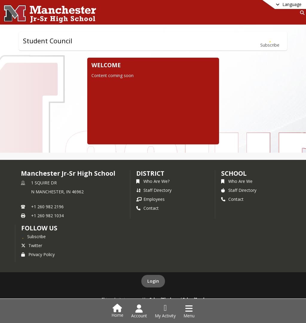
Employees (150, 199)
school (234, 173)
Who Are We (237, 181)
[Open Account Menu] (139, 311)
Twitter (31, 245)
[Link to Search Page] (301, 13)
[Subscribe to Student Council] (270, 41)
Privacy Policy (38, 254)
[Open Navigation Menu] (189, 311)
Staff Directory (154, 190)
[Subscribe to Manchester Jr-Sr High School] (33, 236)
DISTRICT (150, 173)
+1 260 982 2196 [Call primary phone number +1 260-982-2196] (47, 206)
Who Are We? (152, 181)
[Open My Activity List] (165, 311)
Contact (147, 208)
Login (153, 281)
